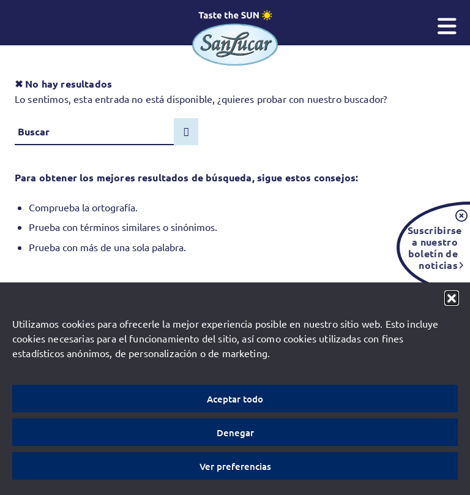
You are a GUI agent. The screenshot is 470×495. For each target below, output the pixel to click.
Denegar (235, 432)
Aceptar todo (235, 399)
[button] (452, 298)
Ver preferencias (235, 466)
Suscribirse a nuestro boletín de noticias (433, 247)
